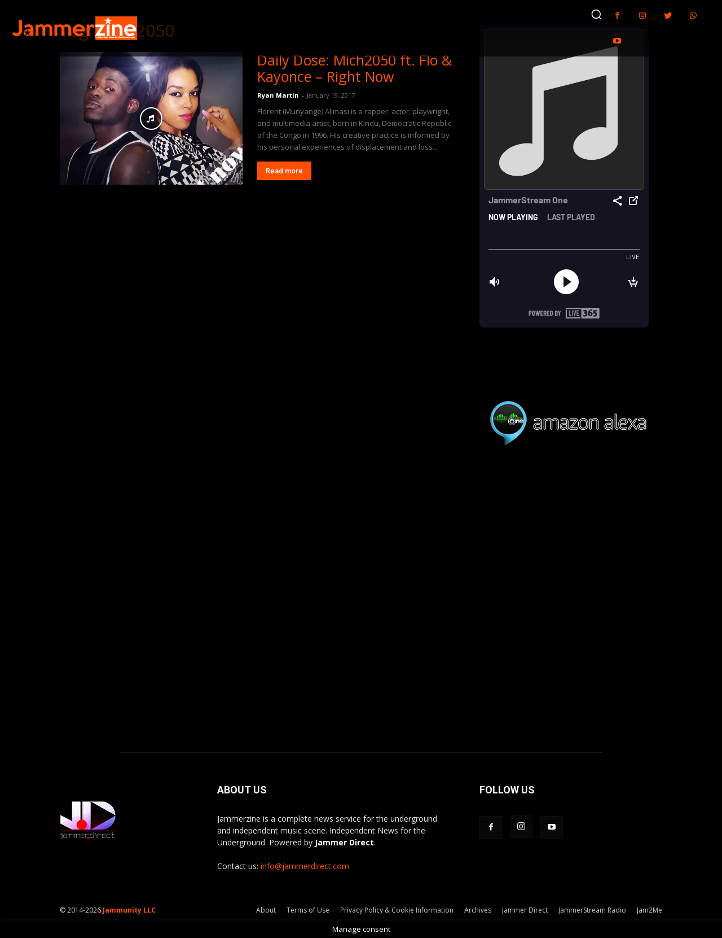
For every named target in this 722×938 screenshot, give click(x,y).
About (266, 910)
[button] (596, 14)
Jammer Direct (525, 910)
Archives (477, 910)
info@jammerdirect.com (305, 866)
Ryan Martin (278, 95)
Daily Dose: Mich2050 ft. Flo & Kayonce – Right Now (354, 68)
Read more (284, 171)
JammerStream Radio (592, 910)
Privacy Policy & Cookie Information (397, 910)
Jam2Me (649, 910)
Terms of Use (308, 910)
